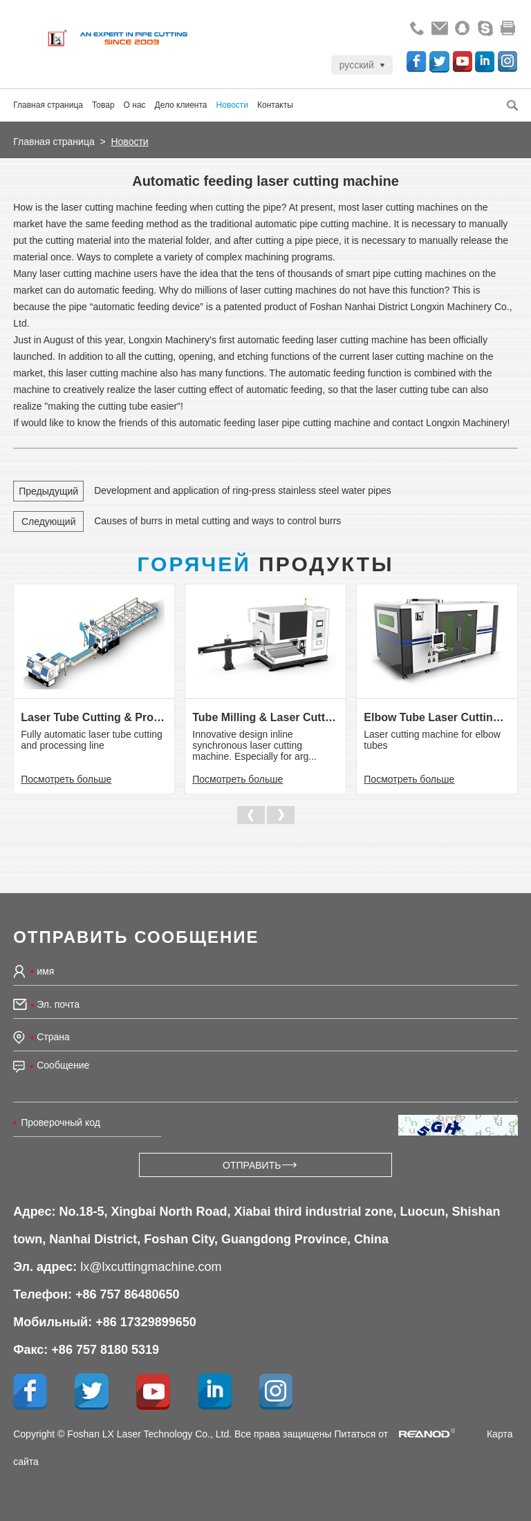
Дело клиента (181, 105)
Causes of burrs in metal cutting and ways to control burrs (217, 520)
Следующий (48, 521)
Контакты (275, 105)
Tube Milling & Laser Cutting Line (265, 717)
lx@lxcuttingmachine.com (150, 1267)
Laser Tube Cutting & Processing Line (94, 717)
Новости (232, 105)
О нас (135, 105)
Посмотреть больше (66, 779)
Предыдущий (48, 491)
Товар (103, 105)
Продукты (265, 564)
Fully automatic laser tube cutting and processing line (91, 740)
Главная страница (48, 105)
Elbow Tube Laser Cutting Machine (437, 717)
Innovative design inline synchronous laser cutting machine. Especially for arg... (254, 745)
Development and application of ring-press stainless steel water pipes (242, 490)
